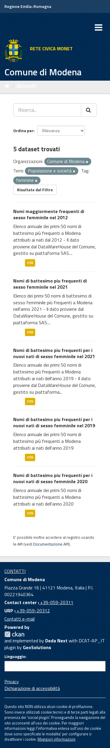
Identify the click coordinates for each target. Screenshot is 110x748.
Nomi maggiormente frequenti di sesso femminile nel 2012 (48, 214)
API (20, 544)
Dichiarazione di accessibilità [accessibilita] (32, 688)
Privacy (11, 681)
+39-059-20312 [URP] (33, 610)
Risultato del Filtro (35, 190)
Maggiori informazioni (56, 739)
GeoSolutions (37, 647)
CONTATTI (15, 571)
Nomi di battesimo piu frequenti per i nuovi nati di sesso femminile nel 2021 (54, 353)
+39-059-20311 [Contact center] (56, 602)
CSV (30, 262)
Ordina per (23, 130)
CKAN (14, 634)
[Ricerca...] (47, 110)
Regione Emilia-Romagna (27, 6)
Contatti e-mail (19, 618)
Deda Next (56, 640)
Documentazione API (51, 544)
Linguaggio (14, 656)
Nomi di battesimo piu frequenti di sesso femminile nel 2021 (50, 283)
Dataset (26, 86)
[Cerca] (89, 110)
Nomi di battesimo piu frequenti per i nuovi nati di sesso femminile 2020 (52, 478)
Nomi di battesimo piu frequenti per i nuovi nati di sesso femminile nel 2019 (54, 422)
